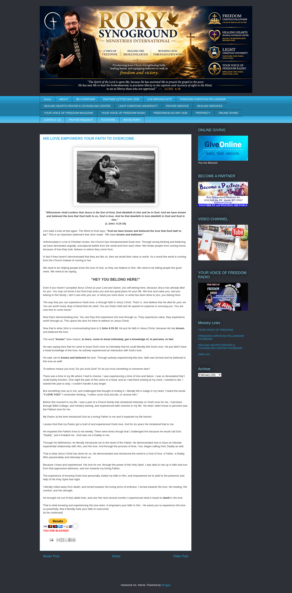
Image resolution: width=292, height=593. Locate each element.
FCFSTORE (108, 119)
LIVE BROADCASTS (159, 99)
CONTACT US (52, 119)
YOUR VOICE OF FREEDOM (215, 329)
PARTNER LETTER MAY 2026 (121, 99)
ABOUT (63, 99)
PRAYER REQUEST (81, 119)
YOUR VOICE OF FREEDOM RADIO (123, 112)
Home (47, 99)
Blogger (165, 585)
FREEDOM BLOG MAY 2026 (171, 112)
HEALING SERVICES (209, 105)
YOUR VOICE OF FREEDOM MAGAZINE (68, 112)
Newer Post (51, 556)
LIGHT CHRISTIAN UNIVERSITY (138, 105)
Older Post (180, 556)
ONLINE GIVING (228, 112)
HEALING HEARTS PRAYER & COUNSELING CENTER (77, 105)
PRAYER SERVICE (177, 105)
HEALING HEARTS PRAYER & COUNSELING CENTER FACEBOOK (220, 347)
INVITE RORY (131, 119)
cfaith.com (204, 354)
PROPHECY (202, 112)
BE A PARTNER (85, 99)
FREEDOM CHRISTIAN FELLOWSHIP (203, 99)
